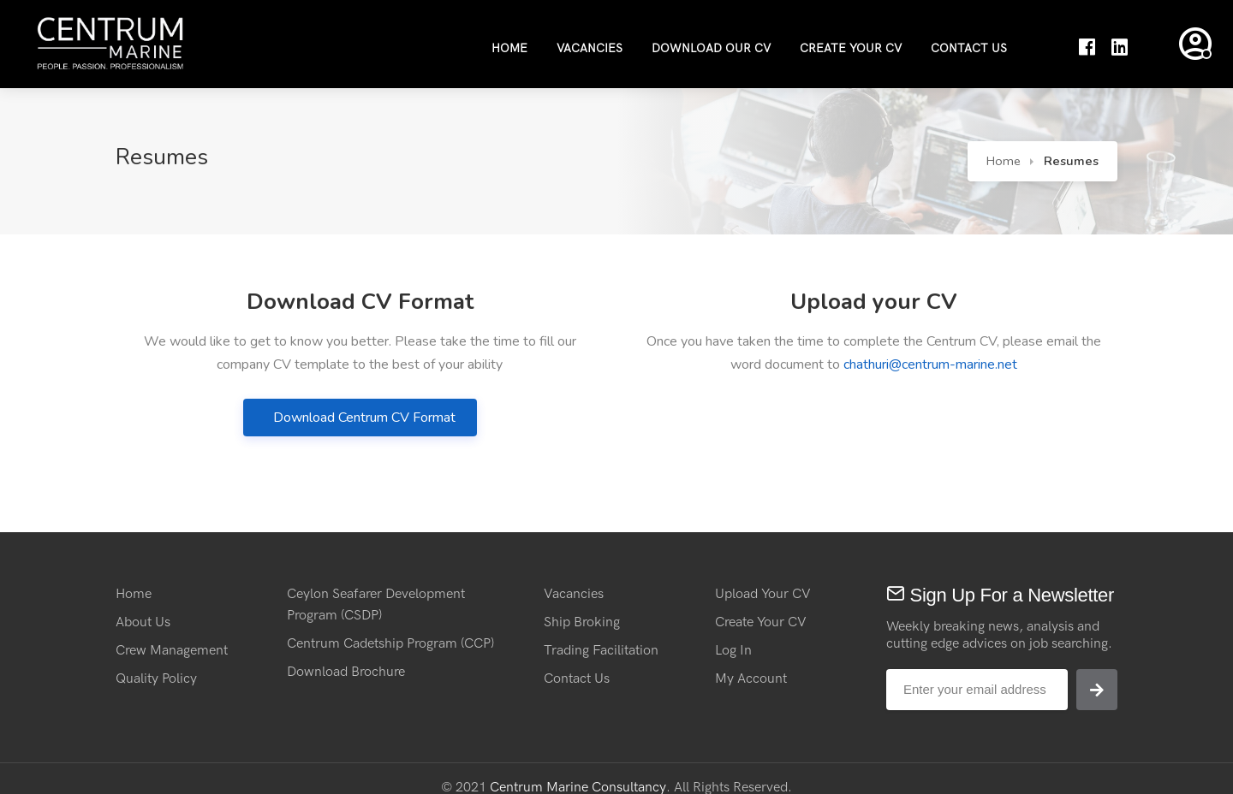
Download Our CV (711, 48)
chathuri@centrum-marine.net (930, 364)
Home (509, 48)
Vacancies (589, 48)
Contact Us (969, 48)
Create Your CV (851, 48)
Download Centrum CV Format (364, 417)
